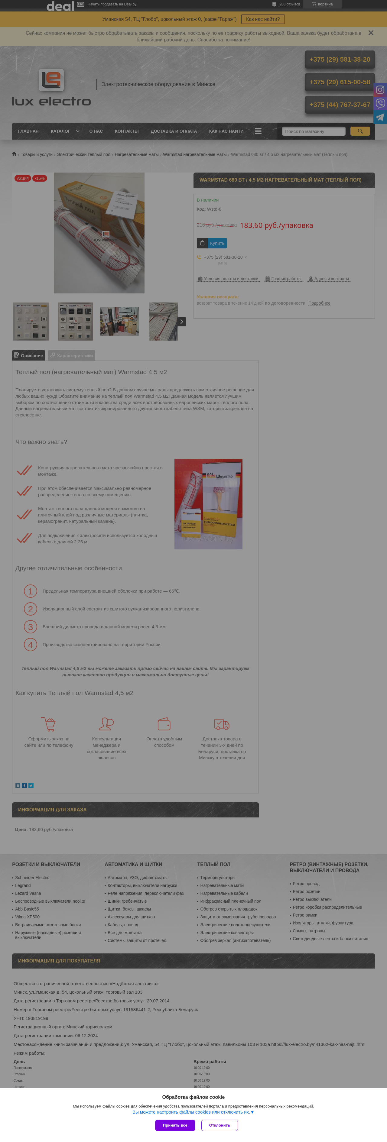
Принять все (175, 1125)
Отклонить (219, 1125)
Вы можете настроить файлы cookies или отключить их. (191, 1112)
